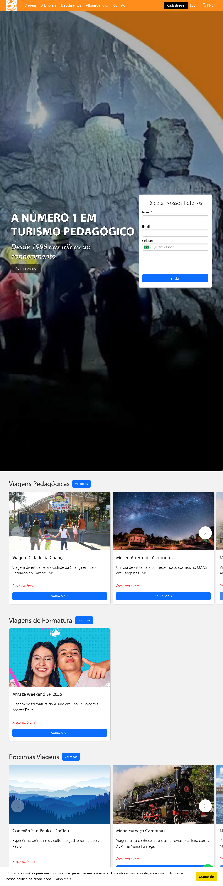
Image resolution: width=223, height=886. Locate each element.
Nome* (147, 212)
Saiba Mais (26, 268)
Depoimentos (71, 5)
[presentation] (175, 261)
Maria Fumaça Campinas (140, 830)
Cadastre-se (175, 5)
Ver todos (81, 484)
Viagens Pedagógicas (39, 483)
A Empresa (48, 5)
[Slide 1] (99, 465)
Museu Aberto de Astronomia (145, 557)
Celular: (147, 240)
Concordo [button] (206, 876)
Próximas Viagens (34, 756)
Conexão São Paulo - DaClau (40, 830)
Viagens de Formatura (40, 620)
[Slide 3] (115, 465)
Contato (119, 5)
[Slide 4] (123, 465)
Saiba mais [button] (62, 879)
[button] (147, 247)
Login (194, 5)
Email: (146, 226)
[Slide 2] (107, 465)
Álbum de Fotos (97, 5)
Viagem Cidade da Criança (38, 557)
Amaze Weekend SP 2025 (37, 694)
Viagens (30, 5)
